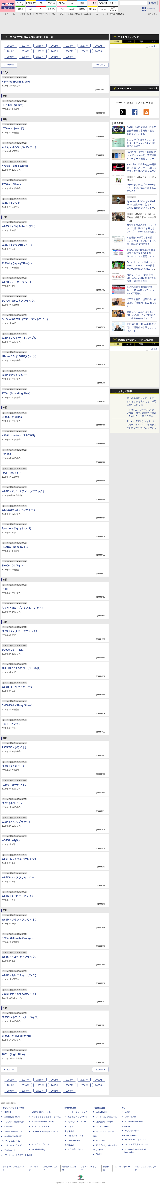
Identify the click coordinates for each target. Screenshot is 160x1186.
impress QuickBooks (134, 1122)
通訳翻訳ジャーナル (105, 1122)
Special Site (124, 88)
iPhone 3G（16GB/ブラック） (20, 356)
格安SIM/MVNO (117, 14)
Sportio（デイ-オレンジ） (17, 528)
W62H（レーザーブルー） (17, 282)
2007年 (10, 65)
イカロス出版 (99, 1108)
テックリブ (98, 1150)
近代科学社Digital (75, 1149)
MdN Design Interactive (106, 1145)
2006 (84, 51)
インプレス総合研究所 (14, 1122)
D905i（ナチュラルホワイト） (19, 993)
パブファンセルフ (133, 1131)
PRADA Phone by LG (15, 547)
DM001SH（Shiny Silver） (18, 705)
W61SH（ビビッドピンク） (18, 896)
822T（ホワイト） (12, 803)
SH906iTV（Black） (14, 417)
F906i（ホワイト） (13, 472)
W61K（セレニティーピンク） (20, 975)
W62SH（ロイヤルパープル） (19, 226)
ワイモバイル (42, 14)
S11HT (6, 589)
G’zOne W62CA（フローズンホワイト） (25, 319)
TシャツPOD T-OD (77, 1122)
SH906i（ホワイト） (14, 565)
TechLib (99, 1154)
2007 (69, 51)
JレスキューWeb (103, 1126)
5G (97, 14)
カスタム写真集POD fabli (136, 1144)
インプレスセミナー (40, 1126)
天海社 (128, 1112)
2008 (54, 51)
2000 (69, 57)
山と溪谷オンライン (76, 1135)
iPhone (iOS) (74, 14)
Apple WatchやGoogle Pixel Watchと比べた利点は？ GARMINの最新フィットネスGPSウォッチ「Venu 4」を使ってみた (141, 208)
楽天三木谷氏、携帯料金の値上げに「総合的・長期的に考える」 (141, 302)
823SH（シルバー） (13, 766)
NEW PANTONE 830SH (16, 81)
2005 (98, 51)
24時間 (128, 41)
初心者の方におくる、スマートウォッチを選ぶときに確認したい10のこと (141, 401)
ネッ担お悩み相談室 (13, 1136)
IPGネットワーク (129, 1135)
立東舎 (71, 1126)
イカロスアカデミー (105, 1131)
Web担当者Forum (12, 1117)
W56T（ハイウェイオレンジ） (19, 859)
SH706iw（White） (13, 105)
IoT (104, 14)
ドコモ (5, 14)
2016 (40, 45)
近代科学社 (69, 1145)
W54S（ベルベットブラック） (20, 956)
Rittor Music (70, 1108)
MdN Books (101, 1140)
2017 (25, 45)
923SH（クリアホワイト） (17, 245)
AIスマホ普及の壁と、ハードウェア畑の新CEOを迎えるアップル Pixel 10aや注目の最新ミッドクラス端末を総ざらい (142, 231)
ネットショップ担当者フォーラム (46, 1117)
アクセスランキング (128, 37)
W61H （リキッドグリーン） (19, 686)
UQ (53, 14)
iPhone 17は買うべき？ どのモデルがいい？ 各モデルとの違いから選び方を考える (141, 424)
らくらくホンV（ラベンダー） (19, 147)
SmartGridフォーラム (41, 1112)
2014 (69, 45)
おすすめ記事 (125, 391)
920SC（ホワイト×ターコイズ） (21, 1017)
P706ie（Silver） (12, 184)
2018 (10, 45)
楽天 (62, 14)
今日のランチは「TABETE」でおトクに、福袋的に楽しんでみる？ (141, 187)
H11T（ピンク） (11, 724)
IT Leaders (8, 1126)
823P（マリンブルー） (15, 375)
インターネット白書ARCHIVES (18, 1155)
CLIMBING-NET (75, 1140)
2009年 (99, 65)
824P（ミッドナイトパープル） (20, 337)
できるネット (10, 1150)
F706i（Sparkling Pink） (17, 393)
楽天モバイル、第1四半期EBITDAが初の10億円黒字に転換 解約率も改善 (141, 277)
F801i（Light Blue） (14, 1054)
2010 (25, 51)
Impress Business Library (43, 1122)
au (14, 14)
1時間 (116, 41)
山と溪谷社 (69, 1131)
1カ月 (153, 41)
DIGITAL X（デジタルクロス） (45, 1131)
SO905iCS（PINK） (14, 649)
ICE (123, 1108)
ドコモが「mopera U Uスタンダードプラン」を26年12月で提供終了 (141, 142)
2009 (40, 51)
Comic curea (130, 1117)
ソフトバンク (26, 14)
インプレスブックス (40, 1144)
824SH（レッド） (12, 203)
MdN (95, 1136)
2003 (25, 57)
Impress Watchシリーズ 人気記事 (135, 340)
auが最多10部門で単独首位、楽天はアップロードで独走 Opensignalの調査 (141, 240)
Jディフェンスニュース (106, 1117)
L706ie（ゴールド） (13, 128)
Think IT (7, 1112)
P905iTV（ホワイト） (14, 747)
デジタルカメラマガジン (15, 1145)
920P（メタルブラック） (16, 821)
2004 (10, 57)
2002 (40, 57)
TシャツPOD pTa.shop (135, 1139)
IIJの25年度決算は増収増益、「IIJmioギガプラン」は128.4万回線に (141, 290)
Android (87, 14)
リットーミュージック (77, 1112)
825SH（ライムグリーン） (17, 263)
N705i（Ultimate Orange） (18, 938)
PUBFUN (126, 1126)
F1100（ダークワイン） (16, 784)
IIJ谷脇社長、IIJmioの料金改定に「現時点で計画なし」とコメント (141, 327)
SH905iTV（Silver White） (18, 1035)
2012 (98, 45)
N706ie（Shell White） (15, 165)
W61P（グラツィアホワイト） (20, 919)
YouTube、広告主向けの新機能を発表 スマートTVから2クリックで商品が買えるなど (141, 167)
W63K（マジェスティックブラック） (23, 491)
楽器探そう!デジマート (78, 1117)
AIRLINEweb (102, 1112)
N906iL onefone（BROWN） (19, 435)
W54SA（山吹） (11, 840)
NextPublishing (38, 1149)
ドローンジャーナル (13, 1131)
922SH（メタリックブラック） (20, 631)
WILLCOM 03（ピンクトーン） (20, 510)
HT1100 (6, 454)
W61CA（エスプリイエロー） (19, 877)
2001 (54, 57)
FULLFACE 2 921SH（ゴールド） (22, 668)
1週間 (140, 41)
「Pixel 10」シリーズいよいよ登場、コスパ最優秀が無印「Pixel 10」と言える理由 (141, 413)
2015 (54, 45)
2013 (84, 45)
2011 (10, 51)
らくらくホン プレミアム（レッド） (23, 607)
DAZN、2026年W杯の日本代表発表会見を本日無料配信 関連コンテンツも (141, 130)
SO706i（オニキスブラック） (19, 300)
